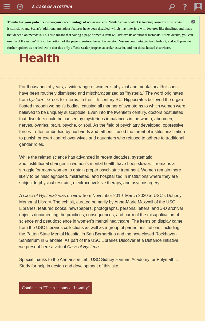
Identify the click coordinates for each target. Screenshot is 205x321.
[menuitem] (6, 6)
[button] (185, 6)
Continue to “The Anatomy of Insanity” (56, 288)
